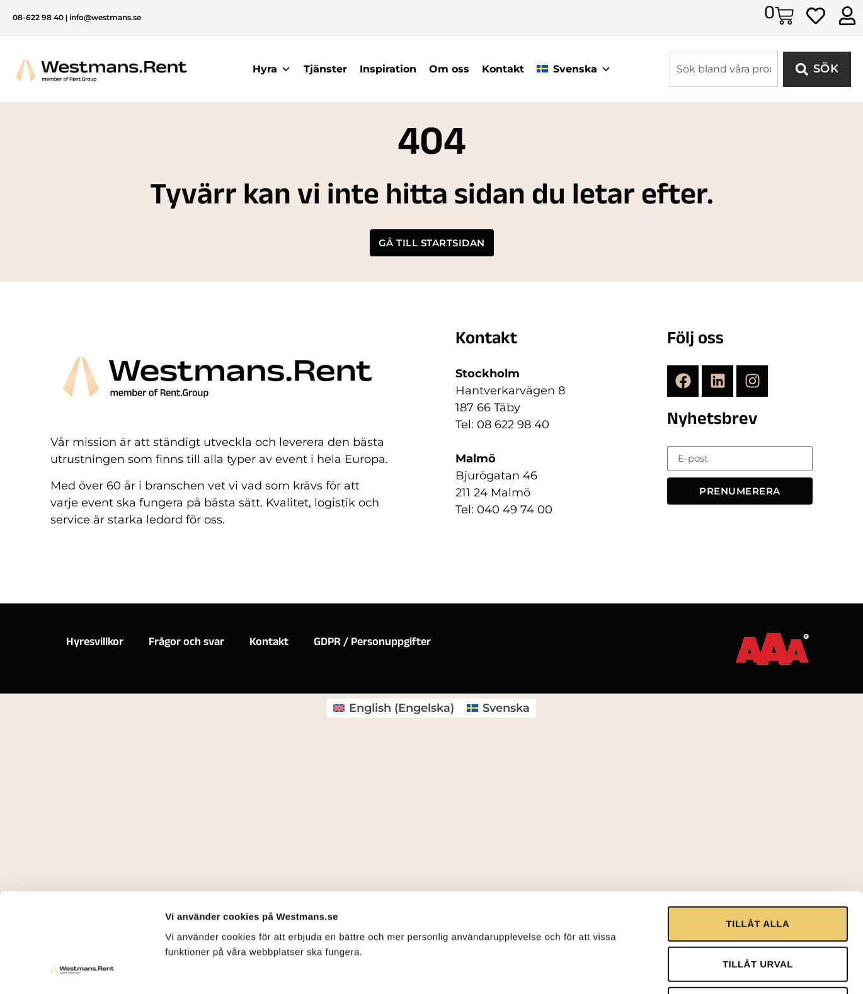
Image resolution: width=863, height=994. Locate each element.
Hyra (272, 69)
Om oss (449, 69)
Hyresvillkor (94, 643)
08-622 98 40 (38, 17)
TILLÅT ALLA (758, 802)
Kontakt (503, 69)
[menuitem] (393, 708)
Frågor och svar (186, 643)
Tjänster (325, 69)
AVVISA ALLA (757, 882)
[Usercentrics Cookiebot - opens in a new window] (81, 931)
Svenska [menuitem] (506, 708)
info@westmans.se (105, 17)
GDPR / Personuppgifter (372, 643)
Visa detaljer (684, 931)
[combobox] (724, 69)
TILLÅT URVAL (758, 842)
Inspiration (388, 69)
